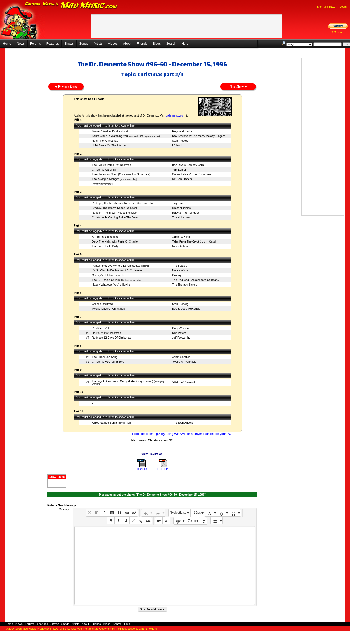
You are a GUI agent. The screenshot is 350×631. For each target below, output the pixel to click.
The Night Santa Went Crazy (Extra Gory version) (122, 381)
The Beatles (179, 265)
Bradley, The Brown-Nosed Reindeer (114, 207)
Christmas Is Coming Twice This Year (115, 217)
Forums (35, 43)
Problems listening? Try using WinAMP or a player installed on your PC (181, 434)
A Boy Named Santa (104, 422)
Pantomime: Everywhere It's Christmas (116, 265)
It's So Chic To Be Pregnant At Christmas (117, 270)
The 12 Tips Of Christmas (108, 279)
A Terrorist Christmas (105, 236)
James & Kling (181, 236)
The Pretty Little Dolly (105, 246)
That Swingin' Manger (105, 179)
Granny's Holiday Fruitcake (108, 275)
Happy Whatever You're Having (111, 284)
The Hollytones (181, 217)
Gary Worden (180, 328)
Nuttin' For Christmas (105, 140)
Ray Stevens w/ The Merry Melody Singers (198, 136)
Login (343, 6)
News (21, 43)
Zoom (192, 521)
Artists (98, 43)
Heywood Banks (182, 131)
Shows (69, 43)
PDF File (162, 468)
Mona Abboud (180, 246)
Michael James (181, 207)
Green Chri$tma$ (102, 304)
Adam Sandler (181, 357)
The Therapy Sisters (184, 284)
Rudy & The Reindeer (185, 212)
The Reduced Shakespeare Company (195, 279)
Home (7, 43)
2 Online (336, 32)
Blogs (157, 43)
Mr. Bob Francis (182, 179)
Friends (142, 43)
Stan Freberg (180, 140)
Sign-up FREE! (326, 6)
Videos (112, 43)
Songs (83, 43)
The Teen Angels (182, 422)
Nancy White (180, 270)
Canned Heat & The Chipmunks (191, 174)
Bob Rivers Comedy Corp (188, 164)
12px (197, 512)
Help (185, 43)
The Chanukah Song (105, 357)
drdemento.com (175, 115)
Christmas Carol (102, 169)
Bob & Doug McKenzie (186, 308)
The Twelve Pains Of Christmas (111, 164)
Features (52, 43)
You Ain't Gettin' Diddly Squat (110, 131)
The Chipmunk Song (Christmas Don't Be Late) (121, 174)
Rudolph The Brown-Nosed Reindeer (115, 212)
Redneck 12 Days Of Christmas (111, 337)
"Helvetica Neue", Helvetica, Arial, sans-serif (180, 512)
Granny (176, 275)
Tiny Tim (177, 203)
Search (171, 43)
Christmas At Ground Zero (108, 361)
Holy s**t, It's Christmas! (107, 332)
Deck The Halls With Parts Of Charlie (115, 241)
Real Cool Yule (101, 328)
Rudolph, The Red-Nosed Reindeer (114, 203)
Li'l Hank (177, 145)
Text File (141, 468)
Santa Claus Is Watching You (110, 136)
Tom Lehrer (179, 169)
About (127, 43)
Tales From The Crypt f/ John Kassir (194, 241)
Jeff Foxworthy (181, 337)
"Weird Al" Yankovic (184, 361)
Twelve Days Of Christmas (108, 308)
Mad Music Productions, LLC (40, 628)
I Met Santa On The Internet (109, 145)
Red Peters (179, 332)
